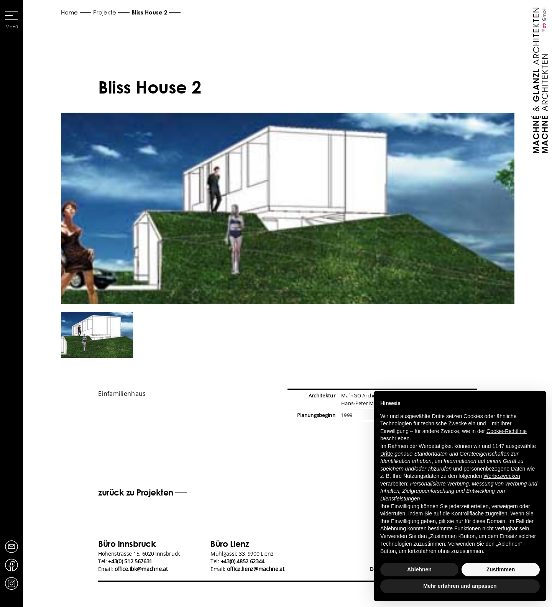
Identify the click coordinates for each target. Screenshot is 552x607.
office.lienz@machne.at (255, 569)
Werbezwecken (501, 476)
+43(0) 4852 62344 (243, 561)
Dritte (386, 454)
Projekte (104, 12)
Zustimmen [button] (500, 569)
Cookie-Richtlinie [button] (506, 431)
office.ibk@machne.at (141, 569)
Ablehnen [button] (419, 569)
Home (69, 12)
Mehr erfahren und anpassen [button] (459, 586)
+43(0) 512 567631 (130, 561)
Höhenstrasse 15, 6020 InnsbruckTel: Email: (139, 561)
